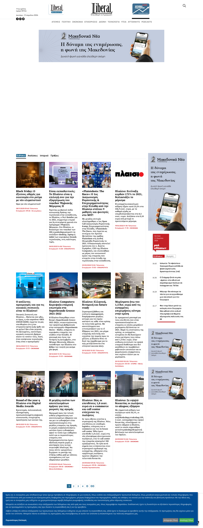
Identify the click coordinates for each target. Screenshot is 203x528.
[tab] (21, 155)
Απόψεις (56, 21)
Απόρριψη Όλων (171, 520)
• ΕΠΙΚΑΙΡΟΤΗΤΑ (69, 249)
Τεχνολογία (114, 21)
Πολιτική (66, 21)
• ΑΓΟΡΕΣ (133, 364)
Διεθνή (102, 21)
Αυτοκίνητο (134, 21)
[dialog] (100, 508)
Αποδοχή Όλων (186, 520)
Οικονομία (77, 21)
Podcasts (147, 21)
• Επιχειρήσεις (35, 211)
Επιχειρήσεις (90, 21)
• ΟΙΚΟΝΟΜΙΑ (133, 228)
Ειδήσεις (157, 256)
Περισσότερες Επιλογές (16, 520)
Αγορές (170, 256)
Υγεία (123, 21)
